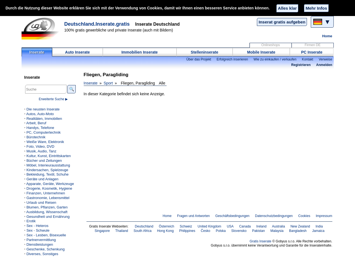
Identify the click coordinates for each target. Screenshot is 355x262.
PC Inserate (311, 52)
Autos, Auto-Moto (40, 114)
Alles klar (287, 8)
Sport (108, 83)
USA (230, 226)
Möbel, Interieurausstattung (48, 165)
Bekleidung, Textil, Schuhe (48, 174)
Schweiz (186, 226)
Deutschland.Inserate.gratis (97, 24)
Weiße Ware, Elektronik (45, 142)
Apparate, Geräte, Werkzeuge (50, 184)
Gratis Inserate (260, 241)
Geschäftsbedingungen (232, 216)
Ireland (261, 226)
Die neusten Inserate (43, 109)
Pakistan (258, 231)
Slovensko (239, 231)
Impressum (324, 216)
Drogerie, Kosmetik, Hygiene (49, 188)
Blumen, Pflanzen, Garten (47, 207)
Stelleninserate (204, 52)
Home (327, 36)
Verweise (325, 59)
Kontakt (307, 59)
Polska (221, 231)
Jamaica (318, 231)
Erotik (31, 221)
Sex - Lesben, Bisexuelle (46, 235)
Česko (205, 231)
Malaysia (276, 231)
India (319, 226)
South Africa (143, 231)
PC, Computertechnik (44, 132)
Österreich (166, 226)
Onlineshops (270, 45)
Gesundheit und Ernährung (48, 217)
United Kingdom (209, 226)
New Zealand (300, 226)
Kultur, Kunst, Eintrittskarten (49, 156)
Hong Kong (165, 231)
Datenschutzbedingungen (274, 216)
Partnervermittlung (41, 240)
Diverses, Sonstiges (42, 254)
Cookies (304, 216)
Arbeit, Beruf (36, 123)
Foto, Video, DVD (40, 146)
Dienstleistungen (40, 244)
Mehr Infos (316, 8)
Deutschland (144, 226)
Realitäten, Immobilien (44, 119)
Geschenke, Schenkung (46, 249)
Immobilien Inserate (139, 52)
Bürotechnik (36, 137)
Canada (245, 226)
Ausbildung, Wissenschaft (46, 212)
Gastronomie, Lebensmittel (48, 198)
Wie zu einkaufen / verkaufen (275, 59)
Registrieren (301, 65)
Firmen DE (313, 45)
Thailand (121, 231)
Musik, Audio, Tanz (41, 151)
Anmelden (324, 65)
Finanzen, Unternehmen (46, 193)
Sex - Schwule (38, 230)
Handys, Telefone (40, 128)
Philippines (187, 231)
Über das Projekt (198, 59)
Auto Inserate (77, 52)
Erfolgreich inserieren (232, 59)
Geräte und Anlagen (43, 179)
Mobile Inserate (261, 52)
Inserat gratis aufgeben (282, 22)
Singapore (102, 231)
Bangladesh (298, 231)
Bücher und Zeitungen (44, 160)
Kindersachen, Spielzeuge (47, 170)
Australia (278, 226)
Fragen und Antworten (193, 216)
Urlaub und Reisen (41, 202)
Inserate (36, 52)
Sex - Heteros (38, 226)
